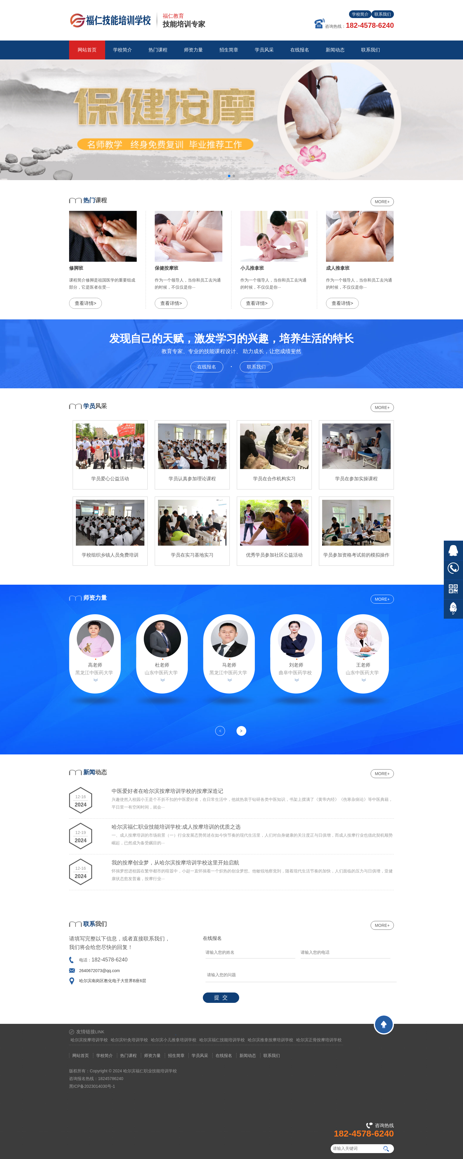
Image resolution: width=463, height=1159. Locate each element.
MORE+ (382, 201)
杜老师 (162, 664)
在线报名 (210, 366)
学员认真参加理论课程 (192, 478)
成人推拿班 (338, 268)
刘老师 (296, 664)
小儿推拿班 (252, 268)
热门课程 (128, 1055)
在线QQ (453, 550)
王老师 (363, 664)
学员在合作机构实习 (274, 478)
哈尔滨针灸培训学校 (129, 1039)
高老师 (95, 664)
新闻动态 (247, 1055)
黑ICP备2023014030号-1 (92, 1086)
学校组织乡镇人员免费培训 (110, 554)
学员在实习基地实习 (192, 554)
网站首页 (87, 49)
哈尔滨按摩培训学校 (89, 1039)
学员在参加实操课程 (356, 478)
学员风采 (200, 1055)
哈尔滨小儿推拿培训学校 (173, 1039)
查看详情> (85, 303)
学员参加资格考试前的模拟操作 (356, 554)
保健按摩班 (166, 268)
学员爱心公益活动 (110, 478)
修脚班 (76, 268)
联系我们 (382, 14)
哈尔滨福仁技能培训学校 (222, 1039)
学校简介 (360, 14)
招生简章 (176, 1055)
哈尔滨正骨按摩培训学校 (319, 1039)
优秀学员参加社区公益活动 (274, 554)
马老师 (229, 664)
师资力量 (152, 1055)
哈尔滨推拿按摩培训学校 (270, 1039)
